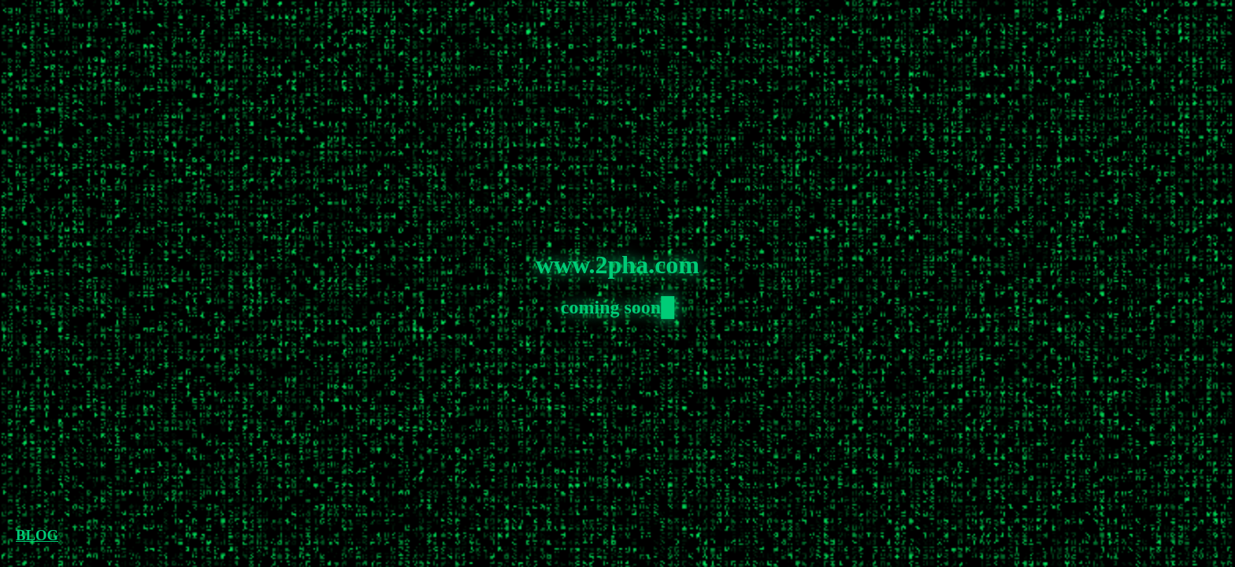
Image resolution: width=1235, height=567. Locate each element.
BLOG (37, 535)
